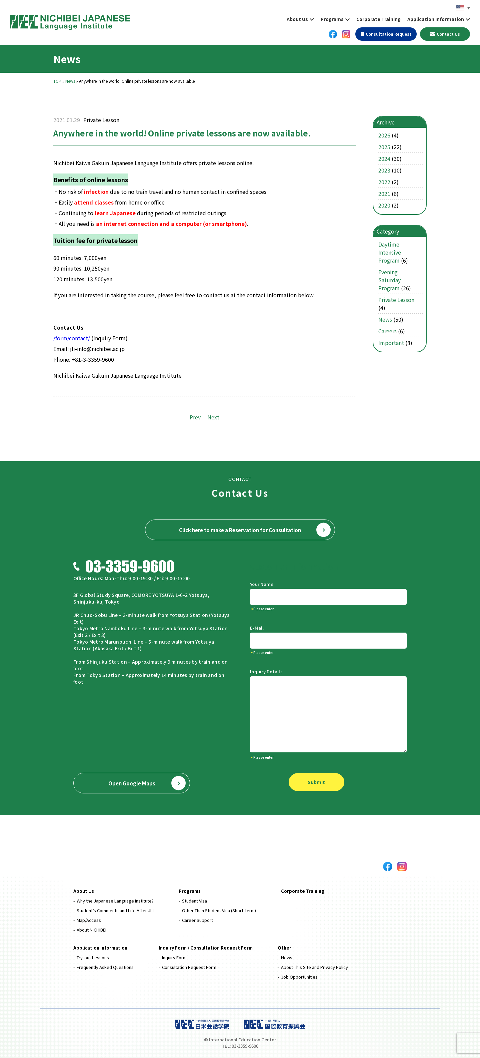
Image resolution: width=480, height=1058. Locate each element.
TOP (57, 81)
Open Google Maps (147, 783)
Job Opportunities (299, 977)
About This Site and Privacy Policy (314, 967)
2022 (384, 182)
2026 (384, 135)
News (70, 81)
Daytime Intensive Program (389, 252)
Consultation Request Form (189, 967)
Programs (332, 19)
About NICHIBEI (91, 930)
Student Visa (194, 901)
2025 (384, 147)
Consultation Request (386, 34)
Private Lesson (101, 120)
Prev (195, 417)
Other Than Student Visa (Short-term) (219, 910)
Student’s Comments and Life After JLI (115, 910)
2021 (384, 194)
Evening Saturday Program (389, 280)
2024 (384, 158)
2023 (384, 170)
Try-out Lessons (93, 957)
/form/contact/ (71, 338)
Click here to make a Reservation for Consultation (255, 530)
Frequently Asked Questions (105, 967)
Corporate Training (378, 19)
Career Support (197, 920)
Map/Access (89, 920)
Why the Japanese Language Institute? (115, 901)
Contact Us (445, 34)
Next (213, 417)
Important (391, 343)
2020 (384, 205)
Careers (387, 331)
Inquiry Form (174, 957)
